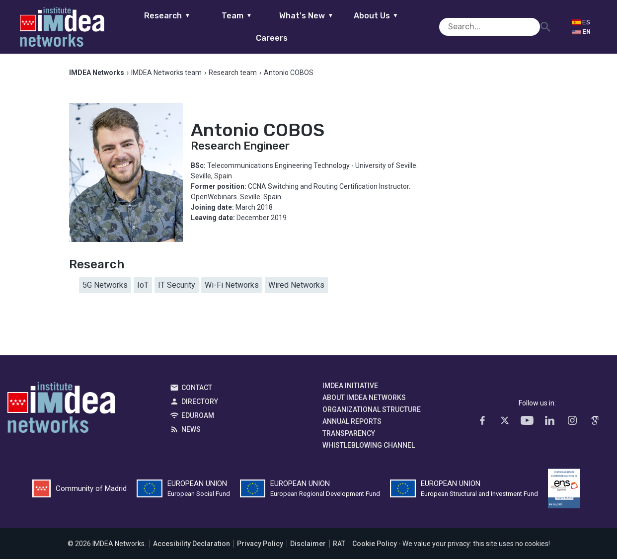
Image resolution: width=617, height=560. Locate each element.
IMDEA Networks (61, 411)
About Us (357, 26)
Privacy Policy (260, 545)
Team (218, 26)
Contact (196, 389)
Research (148, 26)
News (191, 430)
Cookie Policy (374, 545)
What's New (287, 26)
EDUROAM (197, 416)
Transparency (348, 434)
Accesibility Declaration (191, 545)
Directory (199, 402)
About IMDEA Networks (364, 398)
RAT (339, 545)
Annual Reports (352, 422)
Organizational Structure (371, 410)
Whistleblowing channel (368, 446)
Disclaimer (308, 545)
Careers (427, 26)
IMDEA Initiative (350, 387)
